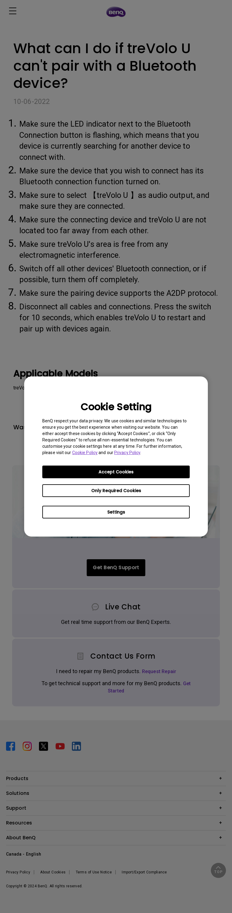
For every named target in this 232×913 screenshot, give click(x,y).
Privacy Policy (127, 452)
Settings (116, 512)
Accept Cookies (116, 472)
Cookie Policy (85, 452)
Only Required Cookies (116, 491)
